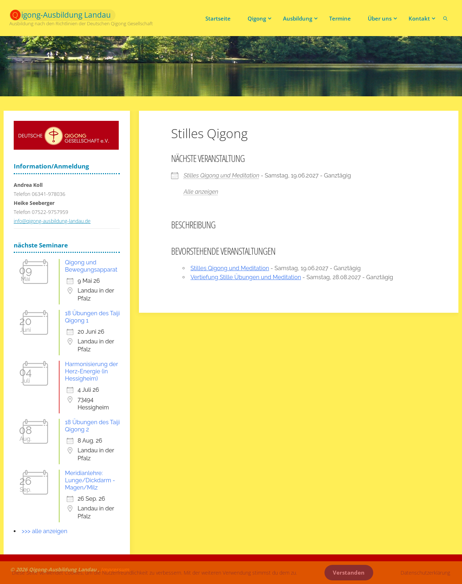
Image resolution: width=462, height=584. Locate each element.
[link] (446, 18)
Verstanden (349, 572)
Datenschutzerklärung (425, 572)
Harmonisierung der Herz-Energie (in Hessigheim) (91, 371)
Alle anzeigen (201, 191)
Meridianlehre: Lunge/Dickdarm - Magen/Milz (90, 480)
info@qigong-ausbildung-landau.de (52, 221)
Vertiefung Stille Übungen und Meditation (246, 277)
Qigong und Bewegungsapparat (91, 266)
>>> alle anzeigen (44, 531)
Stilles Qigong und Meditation (222, 175)
